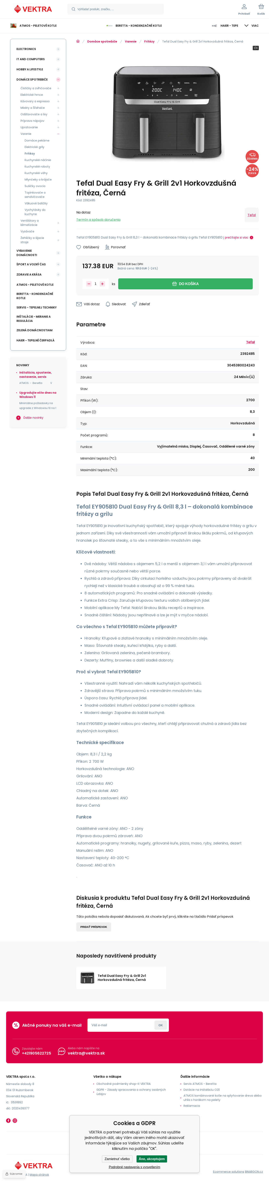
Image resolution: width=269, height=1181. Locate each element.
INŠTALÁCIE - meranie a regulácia (33, 319)
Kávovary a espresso (35, 101)
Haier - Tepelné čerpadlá (35, 340)
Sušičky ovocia (35, 186)
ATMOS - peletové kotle (35, 285)
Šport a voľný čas (31, 264)
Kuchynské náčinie (38, 160)
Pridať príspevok (93, 926)
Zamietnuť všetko (117, 1159)
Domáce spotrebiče (102, 41)
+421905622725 (36, 1053)
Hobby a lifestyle (29, 69)
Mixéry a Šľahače (33, 108)
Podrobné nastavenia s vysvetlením (134, 1167)
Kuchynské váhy (36, 173)
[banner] (33, 10)
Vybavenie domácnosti (26, 253)
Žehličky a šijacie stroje (32, 240)
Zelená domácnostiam (34, 330)
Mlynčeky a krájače (38, 180)
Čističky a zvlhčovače (36, 88)
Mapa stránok (39, 1175)
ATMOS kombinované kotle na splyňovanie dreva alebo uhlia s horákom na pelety (223, 1098)
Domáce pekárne (37, 140)
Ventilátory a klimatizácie (30, 223)
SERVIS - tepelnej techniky (36, 307)
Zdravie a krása (29, 274)
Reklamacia (192, 1106)
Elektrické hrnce (32, 95)
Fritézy (149, 41)
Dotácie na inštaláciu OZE (202, 1090)
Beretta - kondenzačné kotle (34, 296)
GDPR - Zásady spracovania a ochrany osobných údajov (131, 1092)
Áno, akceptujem (152, 1159)
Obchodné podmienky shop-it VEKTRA (123, 1084)
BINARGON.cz (254, 1172)
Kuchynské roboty (37, 167)
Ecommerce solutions (228, 1172)
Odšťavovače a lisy (34, 114)
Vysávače (27, 231)
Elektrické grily (34, 147)
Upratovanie (29, 127)
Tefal (252, 215)
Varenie (131, 41)
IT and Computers (30, 59)
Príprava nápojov (32, 121)
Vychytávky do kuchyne (35, 212)
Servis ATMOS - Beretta (200, 1084)
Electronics (26, 49)
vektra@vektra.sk (86, 1053)
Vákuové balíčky (36, 203)
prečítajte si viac (236, 237)
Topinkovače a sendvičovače (35, 195)
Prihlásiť (160, 1025)
